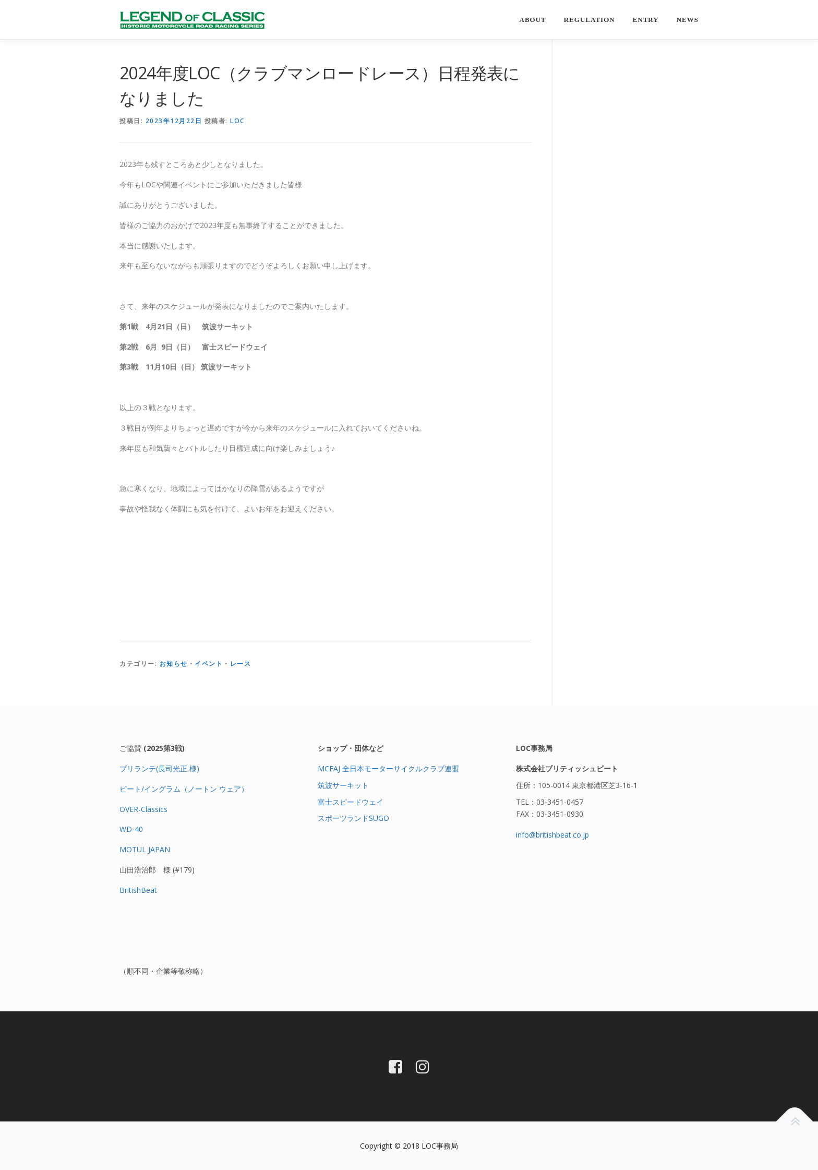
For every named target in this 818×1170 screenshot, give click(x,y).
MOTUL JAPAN (144, 849)
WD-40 (131, 829)
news (688, 19)
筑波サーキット (343, 785)
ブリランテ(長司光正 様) (159, 768)
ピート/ (131, 789)
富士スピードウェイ (350, 802)
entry (646, 19)
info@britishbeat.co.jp (552, 835)
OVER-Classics (143, 809)
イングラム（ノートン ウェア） (196, 789)
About (533, 19)
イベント (209, 663)
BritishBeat (138, 890)
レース (240, 663)
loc (237, 120)
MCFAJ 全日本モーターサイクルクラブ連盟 (388, 768)
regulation (589, 19)
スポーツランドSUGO (353, 818)
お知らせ (174, 663)
